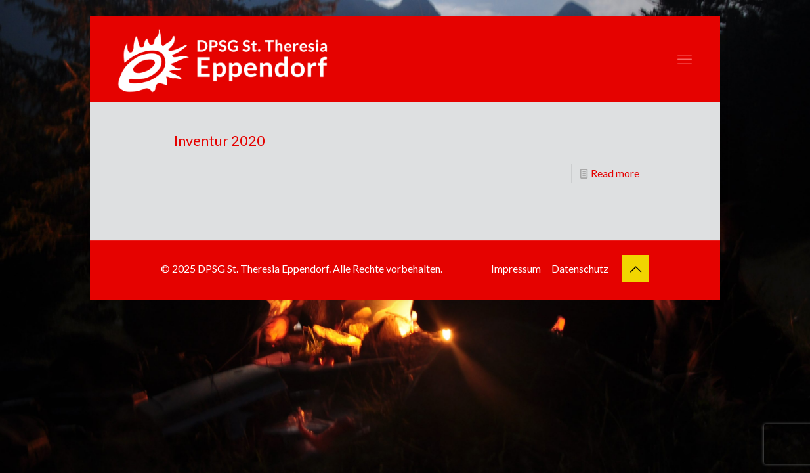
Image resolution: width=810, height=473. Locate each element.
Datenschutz (579, 268)
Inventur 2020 (219, 140)
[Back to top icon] (635, 268)
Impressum (516, 268)
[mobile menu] (684, 59)
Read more (615, 173)
